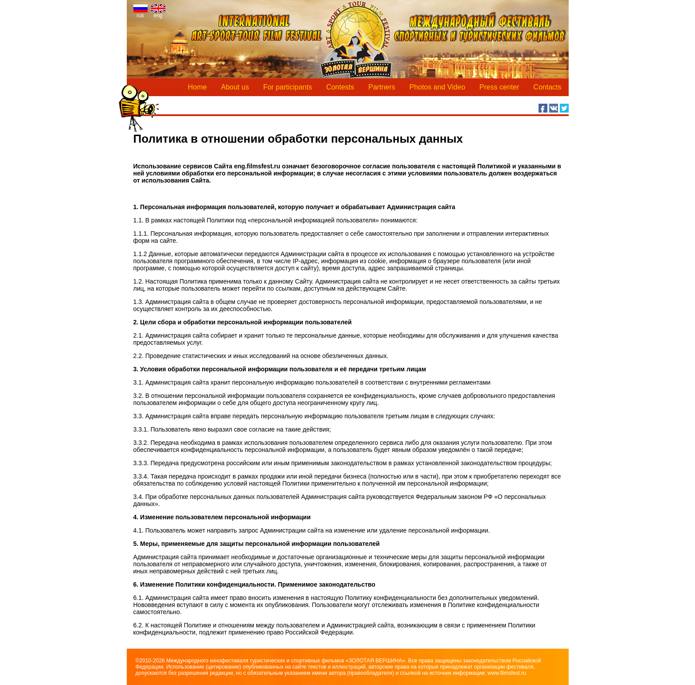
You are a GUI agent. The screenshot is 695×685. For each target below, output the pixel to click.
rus (140, 13)
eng (158, 13)
